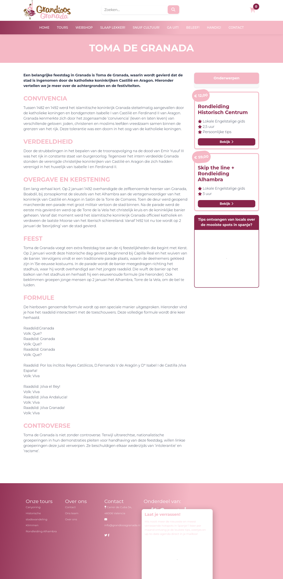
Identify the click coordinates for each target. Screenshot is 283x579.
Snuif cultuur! (146, 27)
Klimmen (32, 525)
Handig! (216, 27)
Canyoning (33, 507)
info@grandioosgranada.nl (122, 525)
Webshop (83, 27)
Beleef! (194, 27)
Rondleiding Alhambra (41, 531)
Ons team (71, 513)
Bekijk (225, 142)
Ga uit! (173, 27)
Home (42, 27)
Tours (60, 27)
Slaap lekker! (112, 27)
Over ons (71, 519)
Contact (238, 27)
